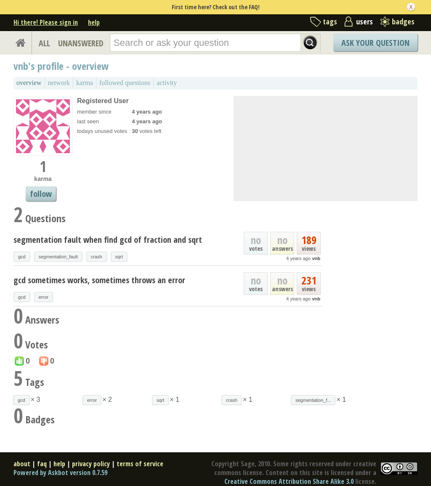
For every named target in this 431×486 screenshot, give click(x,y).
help (94, 22)
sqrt (119, 256)
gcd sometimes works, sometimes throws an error (99, 280)
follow (41, 193)
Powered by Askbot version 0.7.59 (60, 472)
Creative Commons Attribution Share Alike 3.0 (289, 481)
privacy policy (91, 463)
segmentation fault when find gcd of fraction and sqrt (107, 239)
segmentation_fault (58, 256)
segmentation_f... (313, 400)
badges (403, 21)
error (43, 297)
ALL (44, 43)
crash (96, 256)
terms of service (140, 463)
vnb (316, 258)
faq (42, 463)
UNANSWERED (81, 43)
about (21, 463)
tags (330, 21)
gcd (22, 256)
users (364, 21)
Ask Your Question (375, 42)
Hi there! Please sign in (45, 22)
